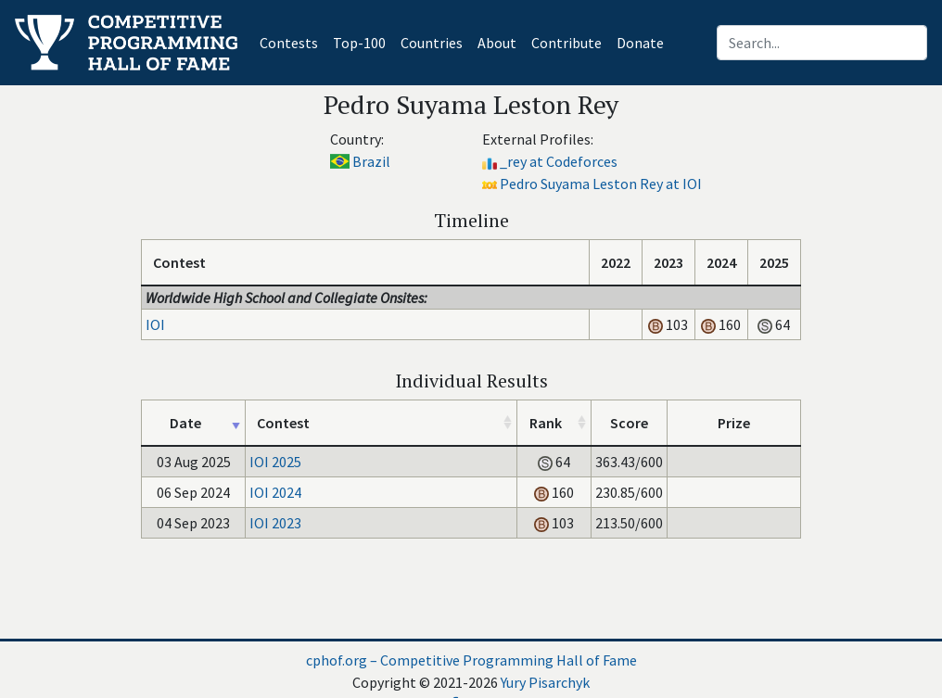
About (496, 42)
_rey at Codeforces (558, 161)
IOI (155, 324)
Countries (432, 42)
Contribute (566, 42)
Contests (292, 41)
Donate (640, 42)
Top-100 (359, 42)
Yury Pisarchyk (545, 682)
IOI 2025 (275, 461)
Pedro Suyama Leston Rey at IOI (601, 183)
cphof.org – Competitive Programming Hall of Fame (471, 660)
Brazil (371, 161)
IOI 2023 (275, 523)
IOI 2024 (275, 492)
